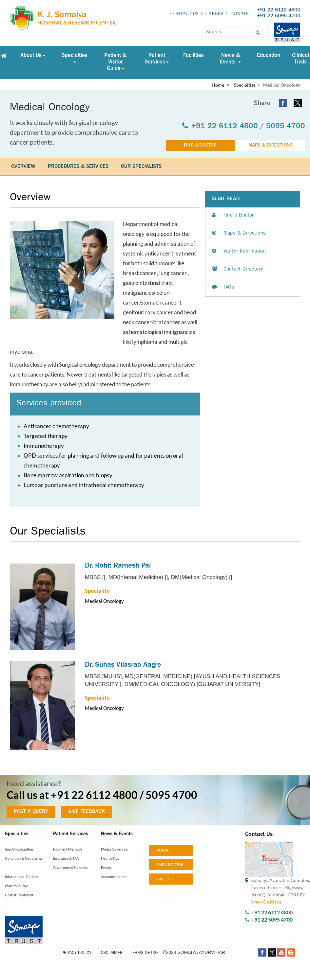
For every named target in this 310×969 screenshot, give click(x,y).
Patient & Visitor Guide (115, 62)
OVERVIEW (23, 166)
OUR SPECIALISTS (141, 166)
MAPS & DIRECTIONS (270, 145)
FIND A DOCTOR (200, 145)
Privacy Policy (76, 953)
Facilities (193, 56)
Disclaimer (111, 953)
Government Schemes (70, 867)
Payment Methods (67, 849)
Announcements (113, 876)
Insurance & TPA (66, 858)
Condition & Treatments (24, 858)
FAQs (223, 287)
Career (214, 13)
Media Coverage (114, 849)
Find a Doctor (233, 215)
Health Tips (110, 858)
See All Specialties (19, 849)
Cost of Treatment (19, 895)
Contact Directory (237, 269)
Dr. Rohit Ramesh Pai (118, 566)
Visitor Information (239, 251)
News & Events (230, 59)
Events (106, 867)
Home (218, 85)
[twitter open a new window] (297, 103)
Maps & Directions (239, 233)
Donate (239, 13)
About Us (32, 56)
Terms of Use (144, 953)
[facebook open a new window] (283, 102)
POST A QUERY (31, 812)
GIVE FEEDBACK (86, 812)
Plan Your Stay (16, 886)
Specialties (74, 58)
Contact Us (184, 13)
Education (268, 56)
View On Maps (266, 902)
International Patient (21, 876)
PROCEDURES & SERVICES (78, 166)
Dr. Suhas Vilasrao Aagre (123, 665)
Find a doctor (169, 864)
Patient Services (157, 59)
